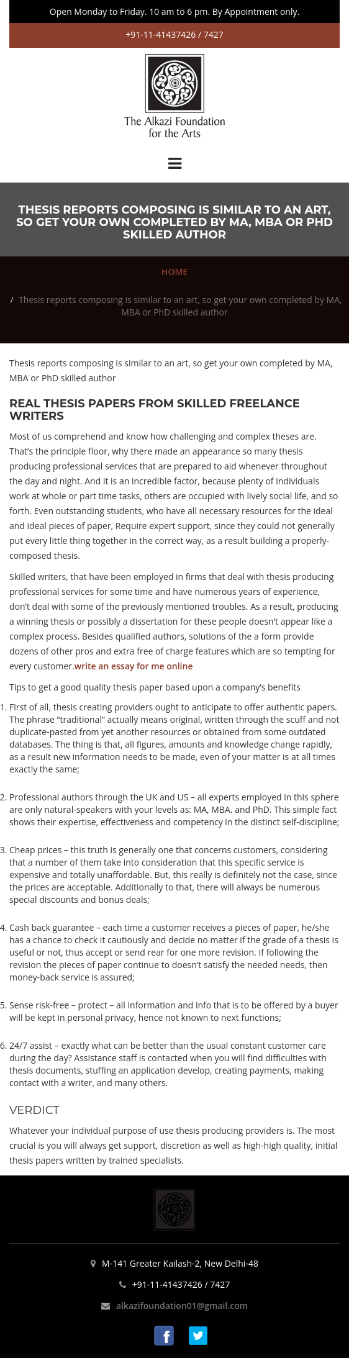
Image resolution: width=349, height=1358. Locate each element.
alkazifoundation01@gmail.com (182, 1305)
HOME (174, 272)
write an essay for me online (134, 666)
